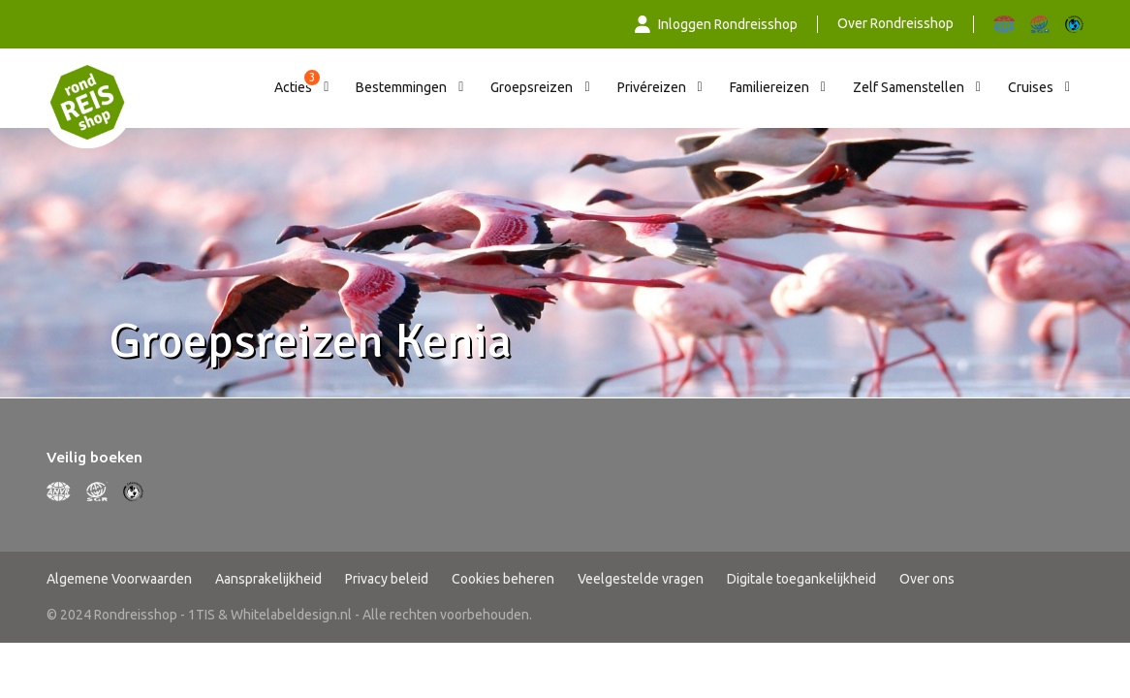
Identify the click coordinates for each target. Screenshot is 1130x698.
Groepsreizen (531, 87)
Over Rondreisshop (895, 23)
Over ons (927, 579)
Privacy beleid (386, 579)
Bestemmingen (401, 87)
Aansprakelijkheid (268, 579)
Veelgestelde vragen (641, 579)
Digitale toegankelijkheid (801, 579)
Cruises (1030, 87)
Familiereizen (769, 87)
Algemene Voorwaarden (119, 579)
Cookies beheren (503, 579)
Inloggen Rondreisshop (716, 24)
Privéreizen (651, 87)
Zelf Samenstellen (908, 87)
